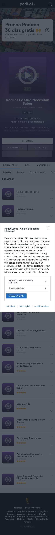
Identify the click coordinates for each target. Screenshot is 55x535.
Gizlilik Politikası (41, 306)
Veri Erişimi (25, 306)
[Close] (49, 229)
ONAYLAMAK (16, 296)
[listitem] (27, 281)
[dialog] (27, 267)
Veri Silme (10, 306)
